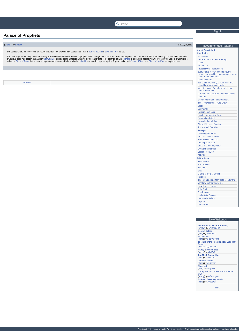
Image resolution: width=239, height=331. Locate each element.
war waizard (48, 59)
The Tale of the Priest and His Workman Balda (217, 243)
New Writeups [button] (218, 219)
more (217, 288)
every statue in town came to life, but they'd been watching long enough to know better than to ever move (217, 74)
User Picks (202, 53)
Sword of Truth (111, 52)
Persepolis (202, 130)
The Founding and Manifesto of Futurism (216, 180)
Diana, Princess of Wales (209, 124)
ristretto (201, 155)
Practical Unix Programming (210, 69)
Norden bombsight (206, 118)
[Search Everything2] (148, 24)
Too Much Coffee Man (208, 127)
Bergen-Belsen (205, 231)
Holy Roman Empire (207, 186)
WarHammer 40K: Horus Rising (212, 59)
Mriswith (27, 82)
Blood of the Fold (156, 61)
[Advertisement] (119, 8)
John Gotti (202, 189)
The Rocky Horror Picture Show (212, 103)
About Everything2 (206, 50)
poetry (201, 252)
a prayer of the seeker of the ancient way (216, 93)
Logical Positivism (206, 152)
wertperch (211, 233)
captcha (201, 201)
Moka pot (202, 266)
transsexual (203, 204)
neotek (18, 45)
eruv (200, 171)
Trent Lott (202, 168)
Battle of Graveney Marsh (209, 146)
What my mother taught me (210, 183)
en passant (203, 56)
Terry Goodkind (96, 52)
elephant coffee (205, 79)
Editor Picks (203, 158)
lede (201, 268)
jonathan (212, 247)
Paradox (202, 177)
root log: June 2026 (206, 142)
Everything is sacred (207, 149)
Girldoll (211, 252)
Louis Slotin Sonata (206, 195)
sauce (200, 62)
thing (201, 233)
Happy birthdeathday (207, 121)
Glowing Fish (214, 228)
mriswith (82, 61)
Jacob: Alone (204, 192)
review (202, 228)
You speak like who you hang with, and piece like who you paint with (216, 84)
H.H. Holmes (204, 164)
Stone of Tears (22, 61)
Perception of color (206, 112)
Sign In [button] (218, 31)
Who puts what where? (208, 136)
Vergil (200, 106)
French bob (203, 66)
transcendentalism (206, 198)
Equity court (203, 161)
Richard (126, 59)
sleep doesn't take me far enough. (213, 100)
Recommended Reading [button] (218, 45)
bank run (202, 97)
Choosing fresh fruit (207, 133)
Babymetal (203, 109)
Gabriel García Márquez (209, 174)
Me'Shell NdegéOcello (208, 139)
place (7, 45)
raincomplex (213, 276)
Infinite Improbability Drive (209, 115)
